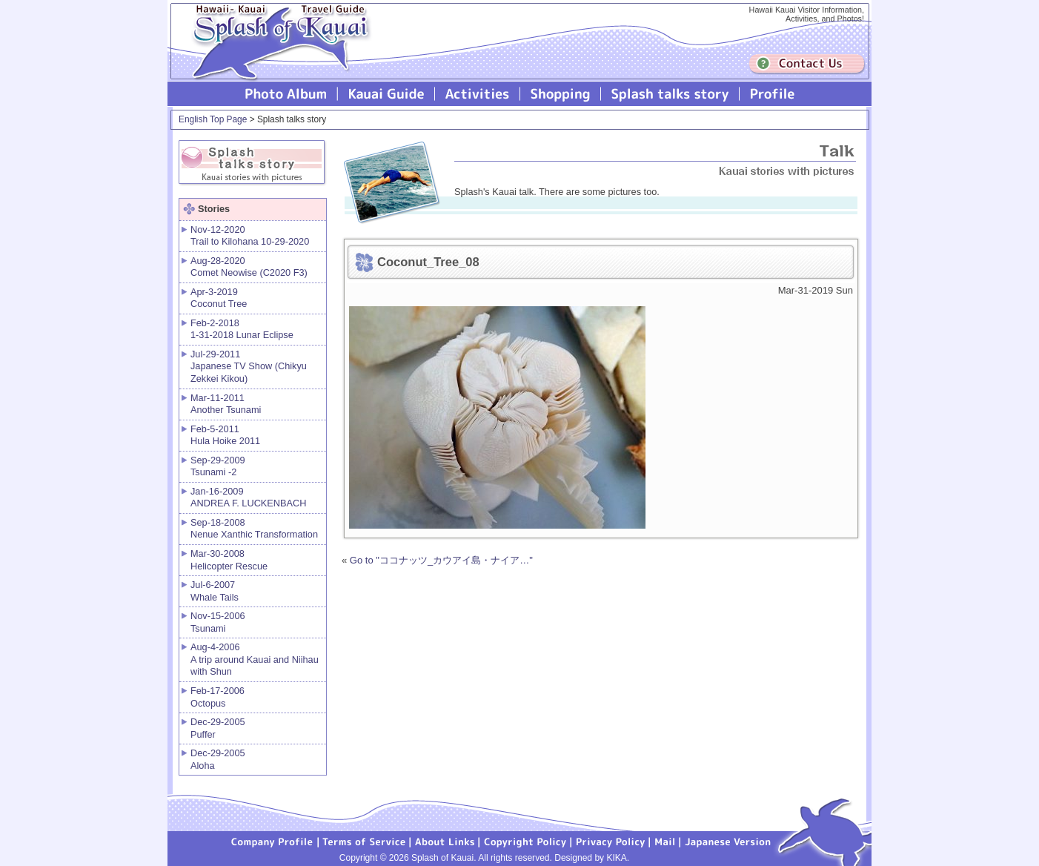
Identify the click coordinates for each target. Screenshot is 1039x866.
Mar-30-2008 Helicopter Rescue (229, 560)
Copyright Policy (525, 840)
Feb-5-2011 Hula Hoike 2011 (225, 435)
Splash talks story (670, 94)
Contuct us (807, 64)
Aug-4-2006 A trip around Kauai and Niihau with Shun (254, 659)
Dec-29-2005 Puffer (217, 728)
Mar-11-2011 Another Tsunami (225, 404)
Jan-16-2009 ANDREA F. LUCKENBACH (248, 497)
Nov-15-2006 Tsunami (217, 622)
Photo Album (286, 94)
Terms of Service (365, 840)
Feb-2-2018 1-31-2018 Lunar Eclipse (241, 329)
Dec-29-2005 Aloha (217, 759)
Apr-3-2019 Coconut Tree (218, 298)
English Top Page (213, 119)
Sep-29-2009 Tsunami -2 (217, 466)
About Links (445, 840)
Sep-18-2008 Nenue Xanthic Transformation (254, 529)
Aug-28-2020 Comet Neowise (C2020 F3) (249, 267)
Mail (665, 840)
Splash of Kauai (274, 53)
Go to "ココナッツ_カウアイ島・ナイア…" (441, 560)
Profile (771, 94)
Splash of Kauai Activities (477, 94)
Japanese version (727, 840)
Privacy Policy (610, 840)
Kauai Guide (386, 94)
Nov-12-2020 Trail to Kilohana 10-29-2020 (249, 236)
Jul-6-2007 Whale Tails (214, 591)
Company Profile (273, 840)
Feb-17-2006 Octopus (217, 697)
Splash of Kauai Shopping (560, 94)
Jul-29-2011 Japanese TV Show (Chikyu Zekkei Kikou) (248, 366)
